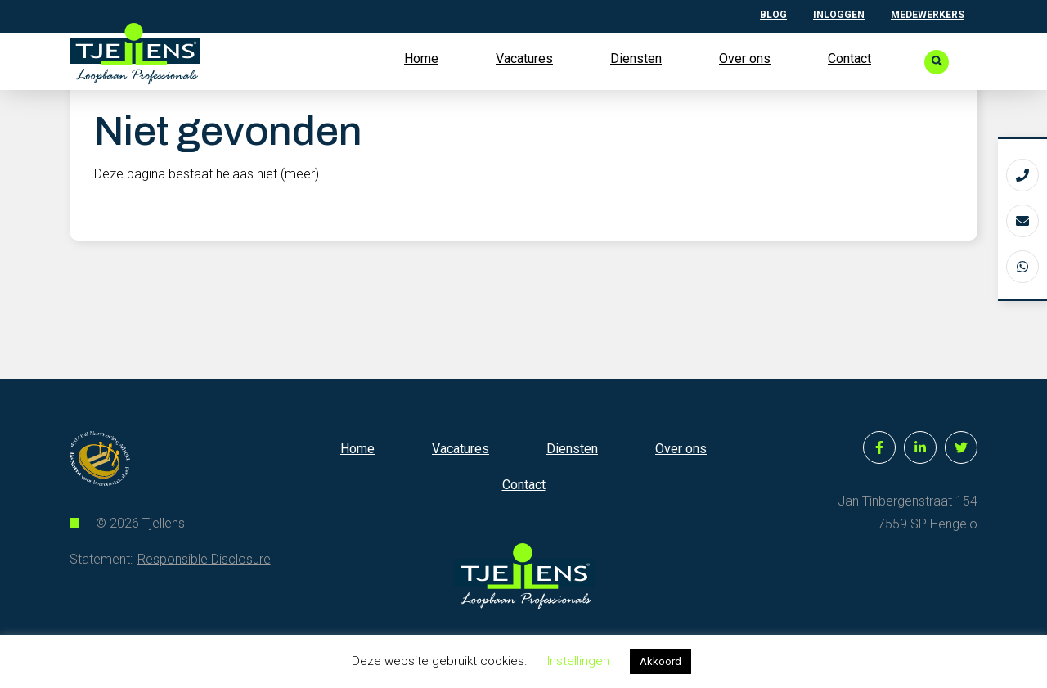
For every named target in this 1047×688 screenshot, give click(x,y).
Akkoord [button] (660, 661)
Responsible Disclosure (204, 599)
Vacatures (524, 58)
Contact (849, 58)
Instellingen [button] (578, 661)
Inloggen (839, 14)
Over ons (745, 58)
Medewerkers (927, 14)
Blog (773, 14)
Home (421, 58)
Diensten (636, 58)
